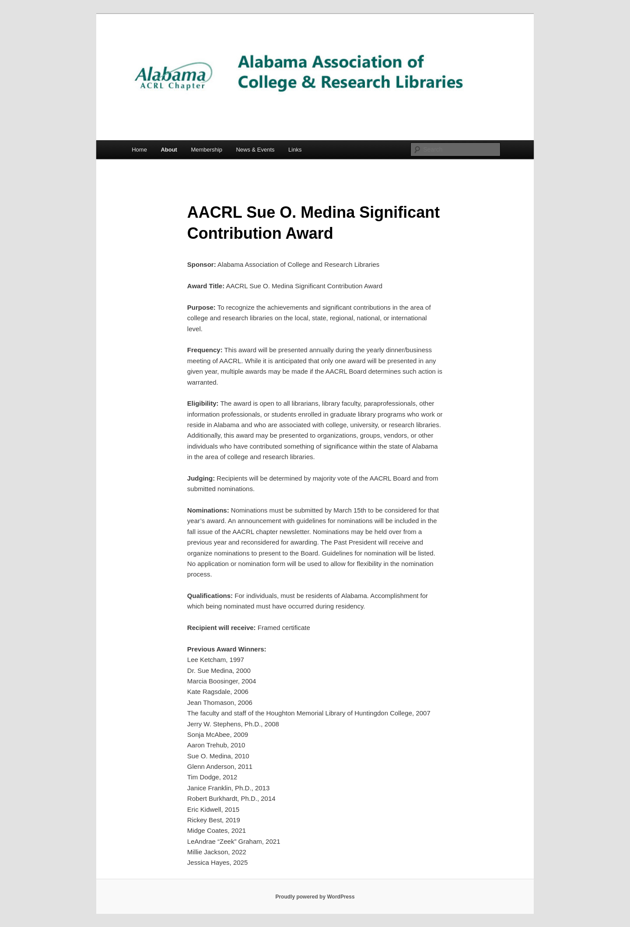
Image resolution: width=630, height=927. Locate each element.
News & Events (255, 149)
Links (294, 149)
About (169, 149)
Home (139, 149)
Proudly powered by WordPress (314, 897)
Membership (206, 149)
